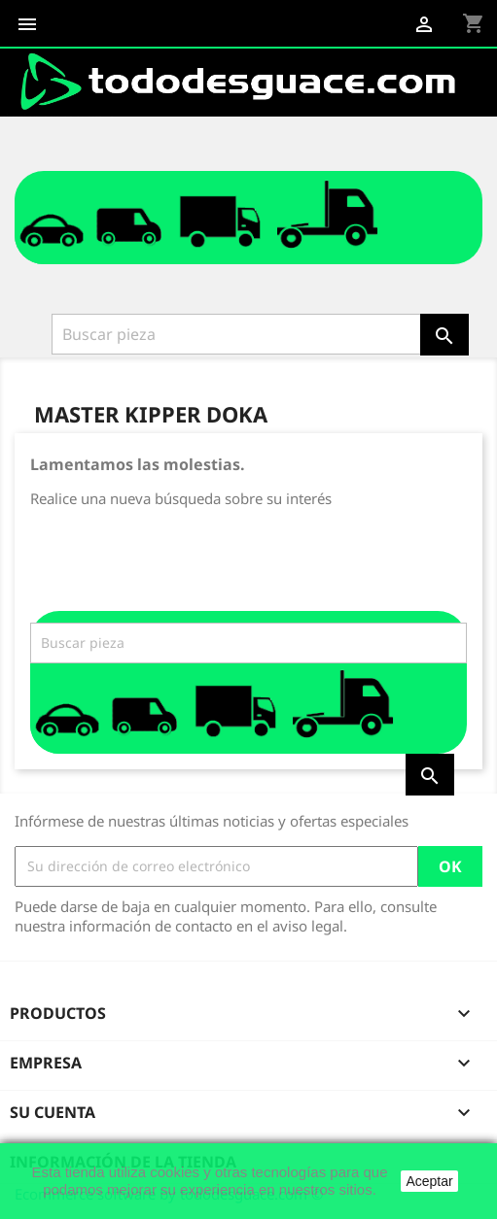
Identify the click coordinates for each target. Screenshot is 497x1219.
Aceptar (429, 1181)
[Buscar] (239, 334)
